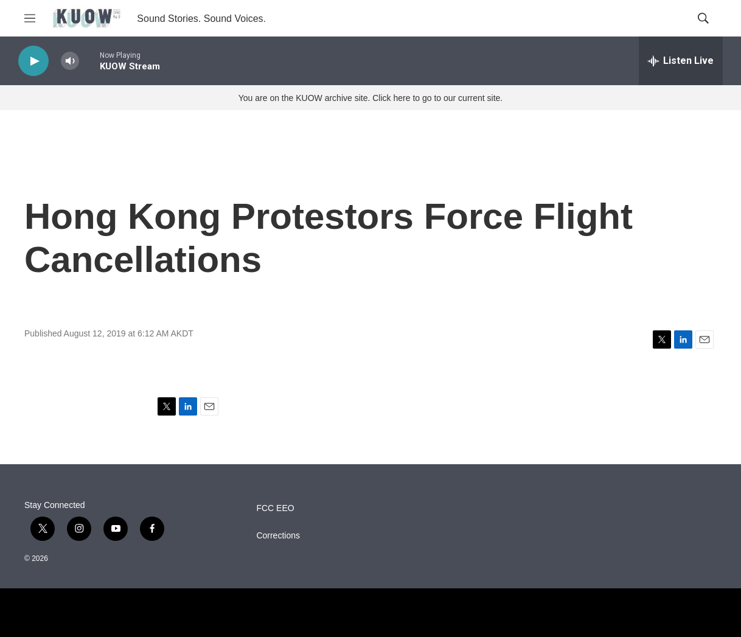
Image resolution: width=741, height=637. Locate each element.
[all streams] (681, 61)
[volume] (70, 61)
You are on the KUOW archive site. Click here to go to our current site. (370, 98)
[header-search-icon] (703, 18)
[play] (33, 61)
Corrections (278, 535)
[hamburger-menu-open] (29, 18)
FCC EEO (275, 508)
